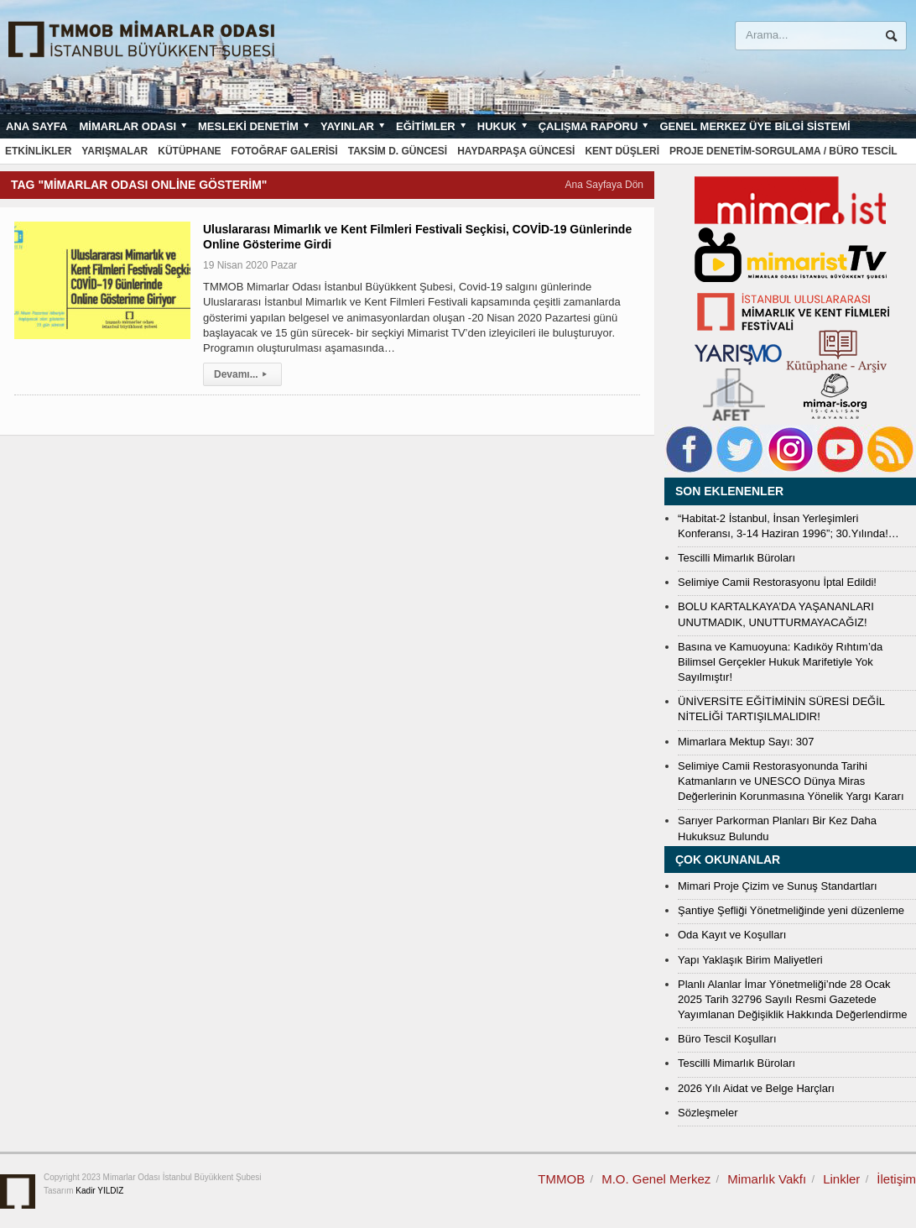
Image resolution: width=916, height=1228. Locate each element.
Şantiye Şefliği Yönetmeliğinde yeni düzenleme (791, 910)
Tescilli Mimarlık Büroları (736, 557)
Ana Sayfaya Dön (604, 185)
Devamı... (242, 374)
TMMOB (561, 1179)
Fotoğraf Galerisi (285, 151)
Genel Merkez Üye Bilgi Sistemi (754, 126)
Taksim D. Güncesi (397, 151)
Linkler (841, 1179)
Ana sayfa (36, 126)
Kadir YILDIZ (99, 1190)
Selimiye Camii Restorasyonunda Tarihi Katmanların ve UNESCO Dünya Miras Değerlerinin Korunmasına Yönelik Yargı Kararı (791, 781)
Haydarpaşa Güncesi (516, 151)
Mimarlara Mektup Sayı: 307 (746, 741)
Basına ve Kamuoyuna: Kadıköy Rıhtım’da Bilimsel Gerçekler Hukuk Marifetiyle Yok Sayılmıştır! (780, 661)
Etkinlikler (38, 151)
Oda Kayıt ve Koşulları (732, 934)
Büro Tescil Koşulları (727, 1038)
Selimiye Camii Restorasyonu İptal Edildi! (777, 582)
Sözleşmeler (708, 1112)
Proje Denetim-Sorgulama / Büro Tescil (783, 151)
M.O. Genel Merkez (655, 1179)
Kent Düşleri (622, 151)
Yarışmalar (114, 151)
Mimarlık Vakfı (766, 1179)
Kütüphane (189, 151)
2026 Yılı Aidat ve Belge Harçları (756, 1088)
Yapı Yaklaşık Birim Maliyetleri (750, 960)
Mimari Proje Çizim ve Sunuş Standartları (777, 886)
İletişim (896, 1179)
